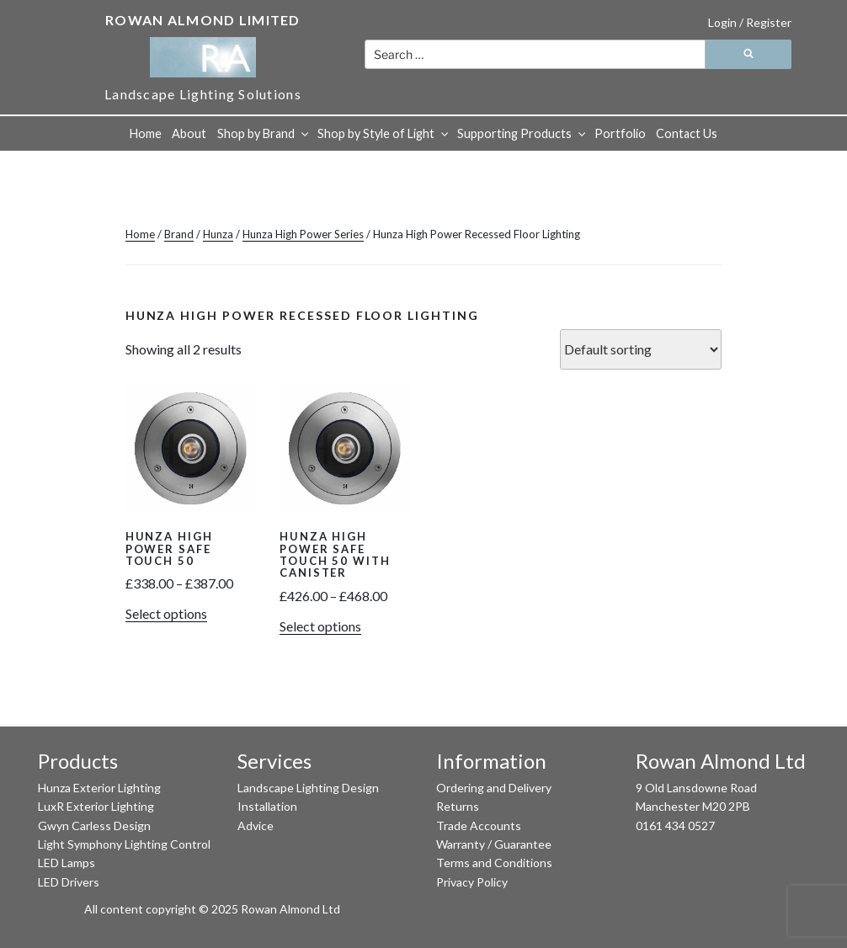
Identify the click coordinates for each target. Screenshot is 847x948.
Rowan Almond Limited (203, 20)
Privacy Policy (472, 882)
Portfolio (620, 133)
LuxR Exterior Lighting (96, 806)
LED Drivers (68, 882)
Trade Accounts (478, 825)
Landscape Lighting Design (308, 787)
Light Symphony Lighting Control (124, 844)
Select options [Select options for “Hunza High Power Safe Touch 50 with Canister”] (320, 626)
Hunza (218, 234)
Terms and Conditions (494, 862)
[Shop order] (641, 349)
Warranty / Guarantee (493, 844)
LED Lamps (66, 862)
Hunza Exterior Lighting (99, 787)
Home (146, 133)
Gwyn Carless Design (94, 825)
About (189, 133)
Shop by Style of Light (383, 133)
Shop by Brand (264, 133)
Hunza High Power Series (303, 234)
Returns (457, 806)
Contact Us (686, 133)
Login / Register (749, 22)
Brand (179, 234)
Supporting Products (522, 133)
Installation (267, 806)
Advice (255, 825)
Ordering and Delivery (493, 787)
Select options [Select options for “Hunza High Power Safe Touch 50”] (166, 613)
